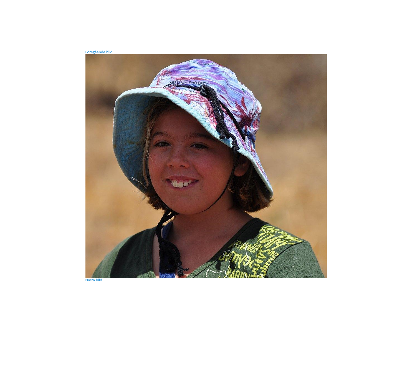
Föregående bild (99, 51)
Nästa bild (93, 279)
